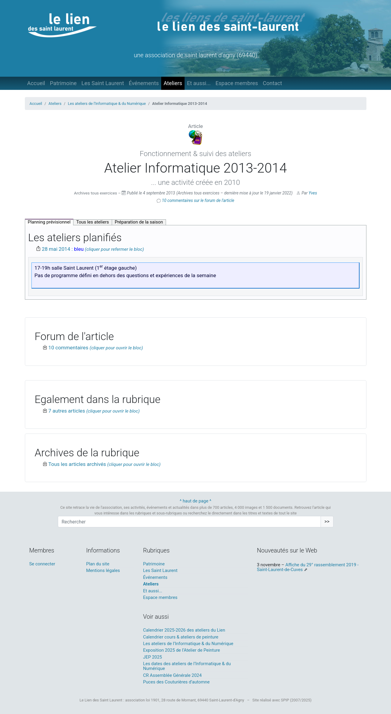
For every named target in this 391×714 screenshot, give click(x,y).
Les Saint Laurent (102, 83)
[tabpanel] (195, 262)
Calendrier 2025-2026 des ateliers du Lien (184, 630)
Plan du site (97, 564)
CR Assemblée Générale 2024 (172, 675)
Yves (313, 193)
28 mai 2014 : (63, 249)
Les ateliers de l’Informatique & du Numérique (107, 103)
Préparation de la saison (139, 222)
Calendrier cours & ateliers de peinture (180, 637)
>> (327, 521)
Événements (144, 83)
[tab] (49, 222)
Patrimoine (63, 83)
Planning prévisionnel (49, 222)
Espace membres (236, 83)
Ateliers (173, 83)
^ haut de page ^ (196, 501)
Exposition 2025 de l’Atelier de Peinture (181, 650)
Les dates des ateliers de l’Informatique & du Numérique (187, 666)
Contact (272, 83)
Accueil (36, 83)
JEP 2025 (152, 657)
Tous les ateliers (92, 222)
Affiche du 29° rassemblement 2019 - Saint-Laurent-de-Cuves (308, 567)
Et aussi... (199, 83)
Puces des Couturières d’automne (176, 682)
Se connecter (42, 564)
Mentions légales (103, 570)
